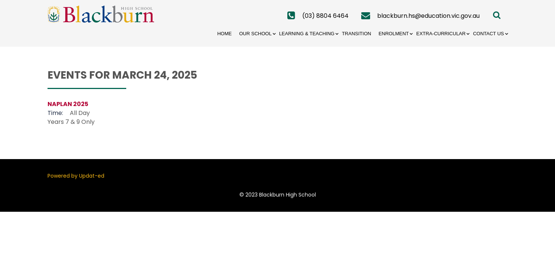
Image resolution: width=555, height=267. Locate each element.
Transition (356, 33)
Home (224, 33)
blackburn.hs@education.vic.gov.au (428, 15)
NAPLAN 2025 (68, 104)
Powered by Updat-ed (76, 175)
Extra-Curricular (441, 33)
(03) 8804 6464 (325, 15)
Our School (255, 33)
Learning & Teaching (306, 33)
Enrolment (394, 33)
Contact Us (488, 33)
